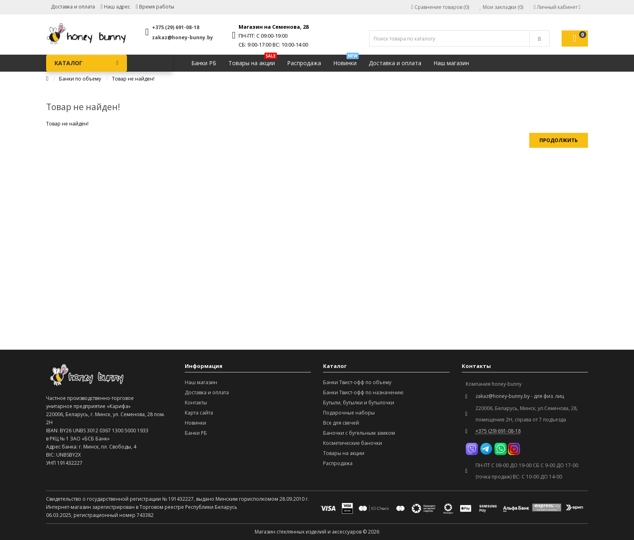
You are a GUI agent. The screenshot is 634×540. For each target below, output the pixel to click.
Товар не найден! (133, 78)
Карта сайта (199, 412)
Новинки (346, 61)
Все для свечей (341, 422)
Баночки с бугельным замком (359, 432)
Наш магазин (451, 63)
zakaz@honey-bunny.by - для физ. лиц (520, 396)
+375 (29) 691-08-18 (175, 27)
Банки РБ (203, 63)
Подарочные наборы (349, 412)
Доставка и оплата (73, 6)
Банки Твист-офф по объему (357, 382)
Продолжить (558, 140)
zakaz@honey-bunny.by (182, 37)
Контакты (196, 402)
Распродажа (304, 63)
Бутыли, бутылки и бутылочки (358, 402)
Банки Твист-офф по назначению (363, 392)
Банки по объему (80, 78)
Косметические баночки (352, 443)
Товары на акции (252, 61)
